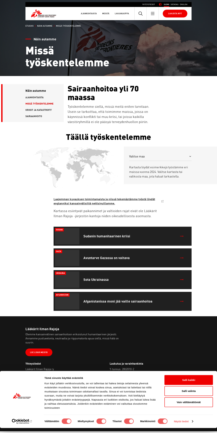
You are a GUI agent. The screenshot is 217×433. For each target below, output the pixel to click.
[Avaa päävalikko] (152, 13)
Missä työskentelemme (39, 103)
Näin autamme (44, 26)
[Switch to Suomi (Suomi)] (166, 4)
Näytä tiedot (181, 426)
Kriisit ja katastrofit (38, 109)
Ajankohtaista (89, 13)
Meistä (105, 13)
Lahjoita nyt (175, 13)
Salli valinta (189, 395)
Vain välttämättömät (189, 407)
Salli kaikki (188, 384)
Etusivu (29, 26)
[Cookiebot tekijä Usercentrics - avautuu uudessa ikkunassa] (22, 426)
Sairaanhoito (33, 116)
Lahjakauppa (122, 13)
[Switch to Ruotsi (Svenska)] (175, 4)
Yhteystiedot (148, 4)
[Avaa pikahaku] (140, 13)
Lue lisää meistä (39, 353)
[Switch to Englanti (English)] (184, 4)
